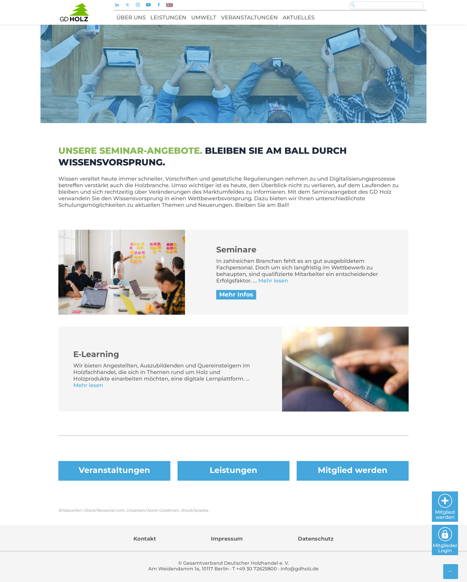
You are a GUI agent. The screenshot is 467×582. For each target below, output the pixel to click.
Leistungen (233, 470)
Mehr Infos (236, 294)
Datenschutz (316, 539)
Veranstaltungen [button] (249, 17)
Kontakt (144, 539)
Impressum (227, 539)
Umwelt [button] (203, 17)
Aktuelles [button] (299, 17)
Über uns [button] (131, 17)
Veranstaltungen (114, 470)
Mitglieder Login (445, 540)
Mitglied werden (352, 470)
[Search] (386, 5)
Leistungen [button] (168, 17)
